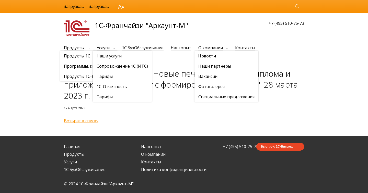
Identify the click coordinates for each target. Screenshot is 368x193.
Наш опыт (181, 48)
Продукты (74, 48)
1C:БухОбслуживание (143, 48)
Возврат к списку (81, 121)
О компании (210, 48)
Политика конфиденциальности (173, 169)
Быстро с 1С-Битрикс (277, 146)
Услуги (103, 48)
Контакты (245, 48)
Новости (93, 60)
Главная (72, 146)
